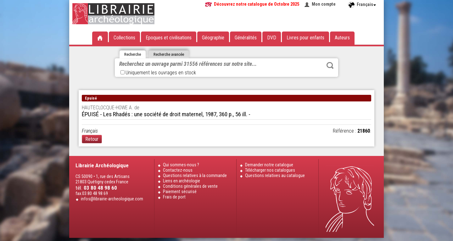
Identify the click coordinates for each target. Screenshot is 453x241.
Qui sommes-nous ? (181, 165)
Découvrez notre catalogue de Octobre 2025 (256, 4)
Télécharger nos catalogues (270, 170)
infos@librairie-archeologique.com (112, 199)
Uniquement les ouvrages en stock (158, 73)
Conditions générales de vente (190, 186)
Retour (91, 139)
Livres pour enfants (305, 38)
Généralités (246, 38)
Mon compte (324, 4)
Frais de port (174, 197)
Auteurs (342, 38)
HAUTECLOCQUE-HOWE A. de (110, 108)
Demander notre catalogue (269, 165)
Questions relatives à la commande (195, 175)
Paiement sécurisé (180, 191)
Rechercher (330, 65)
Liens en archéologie (181, 181)
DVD (271, 38)
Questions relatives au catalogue (275, 175)
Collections (124, 38)
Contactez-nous (178, 170)
